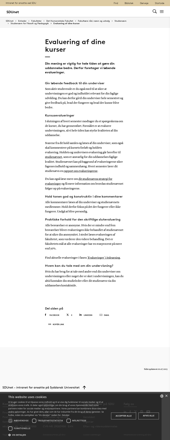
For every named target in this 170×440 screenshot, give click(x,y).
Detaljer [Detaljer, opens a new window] (66, 415)
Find (116, 3)
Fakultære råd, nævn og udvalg (94, 21)
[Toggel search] (155, 11)
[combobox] (161, 396)
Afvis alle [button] (148, 415)
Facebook (52, 314)
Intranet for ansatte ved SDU (21, 2)
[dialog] (85, 416)
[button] (57, 435)
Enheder (22, 21)
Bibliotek (129, 3)
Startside (159, 3)
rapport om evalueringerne (80, 170)
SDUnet (9, 21)
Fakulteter (36, 21)
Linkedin (85, 314)
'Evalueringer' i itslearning (103, 257)
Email (104, 314)
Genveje (144, 3)
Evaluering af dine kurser (66, 23)
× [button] (166, 396)
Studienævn (120, 21)
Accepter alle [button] (124, 415)
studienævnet (53, 157)
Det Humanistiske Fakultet (59, 21)
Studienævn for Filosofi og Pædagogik (30, 23)
